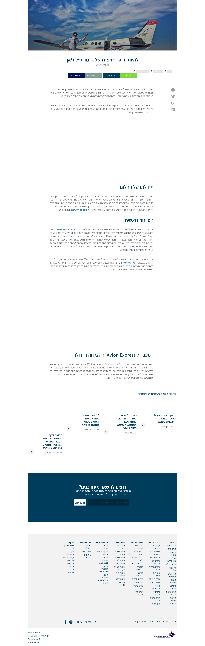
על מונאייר (171, 545)
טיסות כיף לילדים (120, 574)
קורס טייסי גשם (138, 587)
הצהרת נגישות (71, 571)
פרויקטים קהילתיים (172, 575)
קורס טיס (172, 548)
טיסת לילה (120, 578)
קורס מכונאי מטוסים (68, 559)
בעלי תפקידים (70, 553)
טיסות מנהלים (88, 547)
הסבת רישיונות (137, 563)
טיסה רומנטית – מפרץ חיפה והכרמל (103, 578)
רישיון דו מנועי (156, 593)
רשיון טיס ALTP (139, 593)
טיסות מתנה (119, 563)
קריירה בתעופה (76, 75)
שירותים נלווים (87, 556)
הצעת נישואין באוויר (102, 553)
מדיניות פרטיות (70, 565)
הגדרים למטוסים (139, 568)
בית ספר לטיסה (129, 75)
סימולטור (156, 603)
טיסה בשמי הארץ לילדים (119, 559)
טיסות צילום (171, 564)
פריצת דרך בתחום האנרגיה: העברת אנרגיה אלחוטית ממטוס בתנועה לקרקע (52, 442)
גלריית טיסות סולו (171, 587)
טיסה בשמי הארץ (120, 553)
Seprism (139, 621)
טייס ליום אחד (121, 547)
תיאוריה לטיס (156, 574)
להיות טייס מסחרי (138, 553)
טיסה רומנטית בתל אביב (103, 560)
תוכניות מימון (172, 553)
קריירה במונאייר (139, 574)
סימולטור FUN (121, 583)
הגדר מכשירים (156, 587)
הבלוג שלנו (111, 75)
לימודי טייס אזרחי (93, 75)
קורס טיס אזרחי (156, 547)
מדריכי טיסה (154, 578)
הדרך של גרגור (146, 196)
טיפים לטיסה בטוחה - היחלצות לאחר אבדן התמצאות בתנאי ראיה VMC (126, 420)
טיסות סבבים (137, 578)
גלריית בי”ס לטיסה (155, 553)
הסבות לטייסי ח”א (137, 559)
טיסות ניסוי (138, 582)
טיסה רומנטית (104, 547)
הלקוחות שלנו (172, 569)
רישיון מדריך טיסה (154, 568)
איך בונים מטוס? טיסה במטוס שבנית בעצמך (163, 417)
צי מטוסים (86, 551)
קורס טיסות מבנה (171, 593)
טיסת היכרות (154, 557)
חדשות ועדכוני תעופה (173, 600)
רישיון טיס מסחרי (156, 562)
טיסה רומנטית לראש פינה (103, 569)
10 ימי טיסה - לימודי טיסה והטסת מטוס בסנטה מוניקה (90, 418)
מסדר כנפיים (173, 581)
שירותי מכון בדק (69, 547)
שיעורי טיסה (155, 582)
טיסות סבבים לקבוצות (119, 568)
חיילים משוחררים (171, 559)
